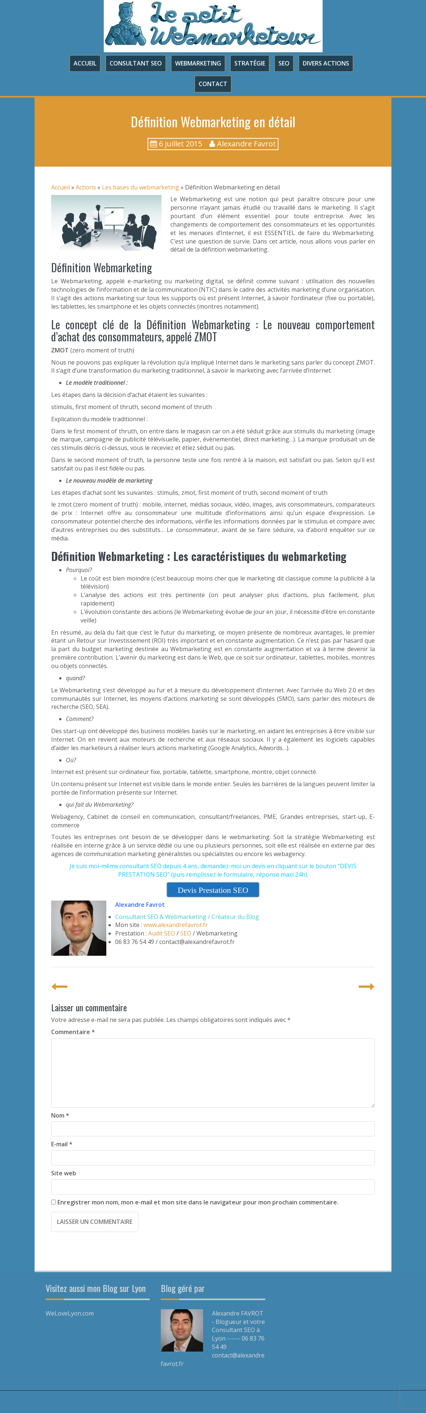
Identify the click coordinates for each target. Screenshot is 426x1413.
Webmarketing (198, 63)
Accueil (85, 63)
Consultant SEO (136, 63)
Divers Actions (326, 63)
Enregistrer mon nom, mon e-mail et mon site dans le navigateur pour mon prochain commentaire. (197, 1202)
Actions (86, 187)
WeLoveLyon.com (70, 1313)
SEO (284, 63)
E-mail (61, 1144)
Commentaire (73, 1032)
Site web (63, 1173)
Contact (213, 84)
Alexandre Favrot (246, 144)
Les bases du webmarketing (140, 187)
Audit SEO (161, 933)
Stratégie (249, 63)
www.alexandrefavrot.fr (175, 925)
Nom (60, 1115)
